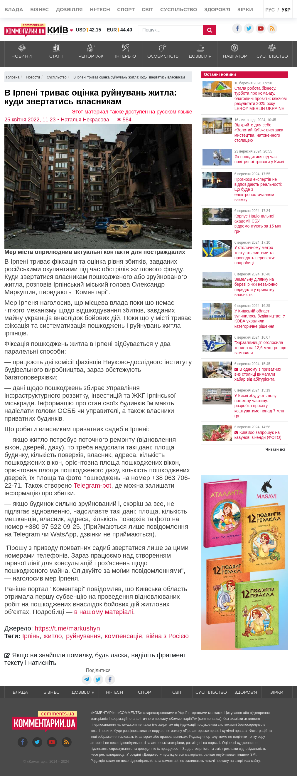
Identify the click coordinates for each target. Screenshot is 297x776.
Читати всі (275, 449)
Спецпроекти (247, 22)
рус (270, 9)
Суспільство (178, 9)
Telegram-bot (92, 485)
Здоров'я (217, 9)
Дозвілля (69, 9)
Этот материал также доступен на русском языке (132, 112)
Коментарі (37, 762)
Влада (13, 9)
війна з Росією (167, 636)
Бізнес (39, 9)
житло (53, 636)
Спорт (126, 9)
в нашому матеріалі (103, 612)
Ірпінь (31, 636)
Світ (147, 9)
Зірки (245, 9)
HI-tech (100, 9)
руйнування (83, 636)
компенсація (123, 636)
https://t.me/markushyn (67, 628)
